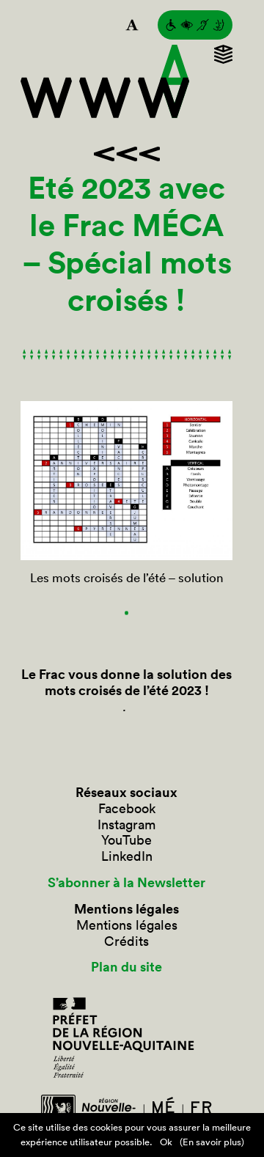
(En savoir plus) (212, 1142)
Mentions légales (126, 925)
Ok (166, 1142)
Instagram (126, 825)
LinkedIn (127, 856)
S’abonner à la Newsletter (126, 883)
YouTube (126, 840)
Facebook (126, 809)
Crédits (126, 941)
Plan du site (126, 967)
